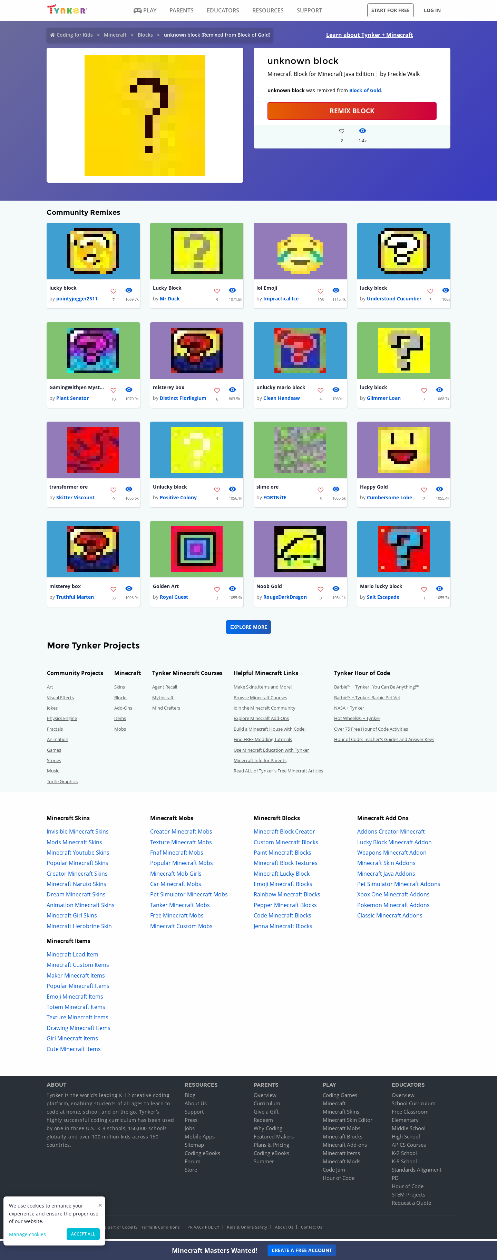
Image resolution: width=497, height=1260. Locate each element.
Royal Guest (174, 599)
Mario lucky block (381, 588)
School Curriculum (414, 1106)
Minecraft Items (341, 1155)
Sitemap (194, 1147)
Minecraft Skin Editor (347, 1122)
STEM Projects (408, 1197)
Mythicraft (163, 700)
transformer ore (68, 488)
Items (120, 721)
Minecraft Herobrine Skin (79, 928)
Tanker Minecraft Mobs (180, 907)
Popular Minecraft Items (78, 988)
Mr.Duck (170, 299)
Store (191, 1172)
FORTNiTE (274, 499)
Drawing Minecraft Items (78, 1030)
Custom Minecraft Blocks (286, 844)
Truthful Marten (75, 599)
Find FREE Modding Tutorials (263, 742)
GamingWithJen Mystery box (77, 388)
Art (50, 689)
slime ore (267, 488)
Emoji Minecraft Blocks (283, 887)
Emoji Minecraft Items (75, 999)
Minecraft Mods (341, 1164)
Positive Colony (178, 499)
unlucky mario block (280, 388)
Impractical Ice (281, 299)
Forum (193, 1164)
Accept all (83, 1234)
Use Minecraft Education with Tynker (271, 752)
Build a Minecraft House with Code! (269, 731)
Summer (264, 1164)
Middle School (409, 1130)
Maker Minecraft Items (76, 978)
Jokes (52, 711)
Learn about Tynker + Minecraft (369, 35)
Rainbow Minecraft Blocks (287, 897)
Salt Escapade (383, 599)
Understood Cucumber (394, 299)
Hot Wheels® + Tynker (357, 721)
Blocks (145, 34)
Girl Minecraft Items (72, 1041)
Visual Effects (60, 700)
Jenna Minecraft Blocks (283, 928)
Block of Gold (365, 90)
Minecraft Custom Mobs (181, 928)
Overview (265, 1097)
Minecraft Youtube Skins (78, 855)
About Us (196, 1106)
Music (53, 773)
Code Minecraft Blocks (282, 918)
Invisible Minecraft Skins (78, 834)
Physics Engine (62, 721)
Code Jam (334, 1172)
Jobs (190, 1130)
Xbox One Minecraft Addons (393, 897)
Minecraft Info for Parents (260, 763)
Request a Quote (411, 1205)
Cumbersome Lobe (389, 499)
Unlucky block (170, 488)
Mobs (120, 731)
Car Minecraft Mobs (175, 887)
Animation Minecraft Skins (81, 907)
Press (191, 1122)
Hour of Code (338, 1180)
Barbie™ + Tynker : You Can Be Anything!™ (376, 689)
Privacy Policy (203, 1229)
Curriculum (267, 1106)
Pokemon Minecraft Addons (393, 907)
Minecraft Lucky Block (282, 876)
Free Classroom (410, 1114)
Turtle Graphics (62, 784)
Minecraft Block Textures (286, 865)
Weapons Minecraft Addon (392, 855)
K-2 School (404, 1155)
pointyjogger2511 (77, 299)
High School (406, 1139)
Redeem (263, 1122)
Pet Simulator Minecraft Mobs (189, 897)
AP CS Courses (409, 1147)
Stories (54, 763)
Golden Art (166, 588)
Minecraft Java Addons (386, 876)
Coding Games (340, 1097)
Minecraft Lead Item (72, 957)
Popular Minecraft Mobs (181, 865)
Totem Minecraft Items (76, 1009)
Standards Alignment (416, 1172)
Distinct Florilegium (183, 399)
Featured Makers (274, 1139)
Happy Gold (374, 488)
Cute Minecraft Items (74, 1051)
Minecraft (115, 34)
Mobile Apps (200, 1139)
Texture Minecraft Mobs (181, 844)
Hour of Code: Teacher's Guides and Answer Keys (384, 742)
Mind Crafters (166, 711)
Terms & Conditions (160, 1229)
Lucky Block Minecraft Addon (394, 844)
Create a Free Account (302, 1250)
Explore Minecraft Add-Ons (261, 721)
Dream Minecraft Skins (76, 897)
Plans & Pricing (271, 1147)
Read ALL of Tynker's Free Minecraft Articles (278, 773)
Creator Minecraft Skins (77, 876)
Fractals (55, 731)
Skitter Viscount (75, 499)
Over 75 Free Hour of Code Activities (371, 731)
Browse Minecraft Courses (260, 700)
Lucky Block (167, 288)
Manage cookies (27, 1234)
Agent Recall (164, 689)
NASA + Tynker (349, 711)
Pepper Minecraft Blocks (285, 907)
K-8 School (404, 1164)
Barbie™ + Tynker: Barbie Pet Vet (367, 700)
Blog (190, 1097)
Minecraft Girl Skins (72, 918)
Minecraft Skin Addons (386, 865)
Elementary (405, 1122)
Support (194, 1114)
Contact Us (311, 1229)
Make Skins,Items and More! (263, 689)
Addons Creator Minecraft (391, 834)
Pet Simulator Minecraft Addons (398, 887)
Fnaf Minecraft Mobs (176, 855)
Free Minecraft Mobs (177, 918)
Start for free (390, 10)
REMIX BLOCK (352, 110)
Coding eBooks (202, 1155)
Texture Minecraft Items (77, 1020)
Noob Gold (269, 588)
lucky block (63, 288)
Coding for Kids (75, 34)
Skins (119, 689)
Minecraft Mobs (341, 1130)
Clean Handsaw (281, 399)
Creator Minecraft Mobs (181, 834)
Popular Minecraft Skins (77, 865)
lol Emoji (266, 288)
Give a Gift (266, 1114)
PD (395, 1180)
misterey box (168, 388)
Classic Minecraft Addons (389, 918)
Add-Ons (123, 711)
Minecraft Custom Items (78, 967)
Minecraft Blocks (342, 1139)
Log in (432, 10)
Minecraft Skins (341, 1114)
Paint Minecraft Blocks (282, 855)
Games (54, 752)
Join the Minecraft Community (264, 711)
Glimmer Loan (384, 399)
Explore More (248, 629)
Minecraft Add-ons (345, 1147)
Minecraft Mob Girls (176, 876)
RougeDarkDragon (285, 599)
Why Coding (268, 1130)
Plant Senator (72, 399)
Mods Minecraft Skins (74, 844)
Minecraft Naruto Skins (76, 887)
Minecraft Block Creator (284, 834)
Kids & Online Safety (247, 1229)
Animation (57, 742)
